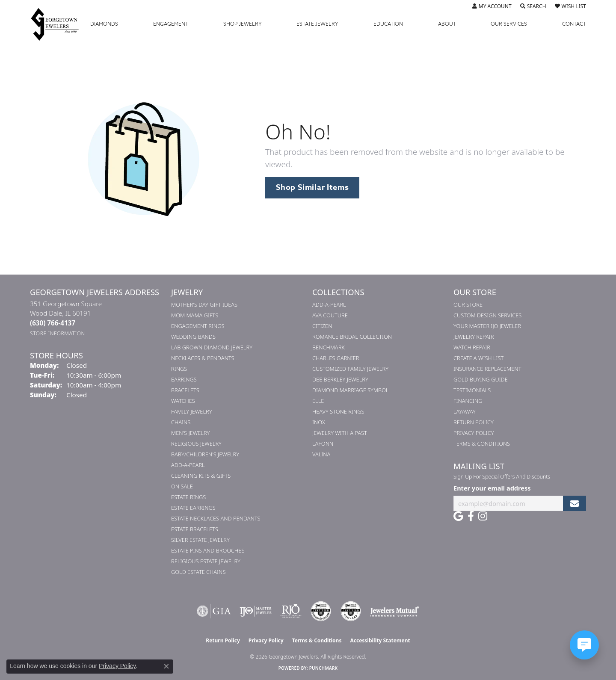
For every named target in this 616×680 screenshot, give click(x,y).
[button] (492, 6)
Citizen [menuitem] (322, 326)
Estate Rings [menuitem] (188, 497)
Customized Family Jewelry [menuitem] (350, 369)
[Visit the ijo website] (256, 611)
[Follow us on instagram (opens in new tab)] (482, 516)
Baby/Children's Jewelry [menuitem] (205, 454)
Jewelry (242, 24)
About (447, 24)
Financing (467, 401)
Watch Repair (471, 347)
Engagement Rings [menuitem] (197, 326)
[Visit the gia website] (214, 611)
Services (509, 24)
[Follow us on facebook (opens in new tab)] (471, 516)
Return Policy (473, 422)
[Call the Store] (52, 323)
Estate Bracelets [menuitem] (194, 529)
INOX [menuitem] (318, 422)
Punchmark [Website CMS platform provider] (323, 668)
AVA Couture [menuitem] (330, 315)
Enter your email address (491, 488)
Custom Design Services (487, 315)
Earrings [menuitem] (184, 379)
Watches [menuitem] (183, 401)
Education (388, 24)
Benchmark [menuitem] (328, 347)
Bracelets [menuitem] (185, 390)
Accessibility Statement (380, 640)
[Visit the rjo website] (291, 611)
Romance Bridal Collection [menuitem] (352, 336)
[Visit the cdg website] (321, 611)
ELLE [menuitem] (318, 401)
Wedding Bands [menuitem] (193, 336)
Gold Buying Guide (480, 379)
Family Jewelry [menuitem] (191, 411)
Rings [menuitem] (179, 369)
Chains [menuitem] (180, 422)
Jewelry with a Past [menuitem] (339, 433)
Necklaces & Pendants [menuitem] (202, 358)
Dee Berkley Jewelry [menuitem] (340, 379)
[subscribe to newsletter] (574, 503)
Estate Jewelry (317, 24)
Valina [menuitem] (321, 454)
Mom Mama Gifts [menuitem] (194, 315)
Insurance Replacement (487, 369)
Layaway (464, 411)
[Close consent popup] (166, 666)
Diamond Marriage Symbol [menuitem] (350, 390)
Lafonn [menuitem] (322, 443)
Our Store (468, 304)
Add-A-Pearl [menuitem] (188, 465)
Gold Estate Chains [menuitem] (198, 572)
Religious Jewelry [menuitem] (196, 443)
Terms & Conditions (481, 443)
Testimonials (472, 390)
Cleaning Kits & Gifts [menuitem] (201, 475)
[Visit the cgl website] (350, 611)
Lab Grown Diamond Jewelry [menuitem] (211, 347)
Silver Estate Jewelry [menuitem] (200, 540)
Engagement (170, 24)
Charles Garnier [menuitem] (335, 358)
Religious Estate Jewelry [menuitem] (205, 561)
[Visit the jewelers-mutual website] (394, 611)
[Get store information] (57, 333)
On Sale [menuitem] (182, 486)
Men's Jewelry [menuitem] (190, 433)
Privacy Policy (473, 433)
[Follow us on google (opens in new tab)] (458, 516)
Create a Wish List (478, 358)
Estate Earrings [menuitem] (193, 507)
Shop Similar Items (312, 187)
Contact (574, 24)
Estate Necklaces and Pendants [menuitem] (216, 518)
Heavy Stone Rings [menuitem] (338, 411)
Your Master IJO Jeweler (487, 326)
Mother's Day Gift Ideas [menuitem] (204, 304)
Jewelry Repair (473, 336)
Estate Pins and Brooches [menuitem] (207, 550)
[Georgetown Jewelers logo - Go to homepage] (59, 23)
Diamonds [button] (104, 24)
